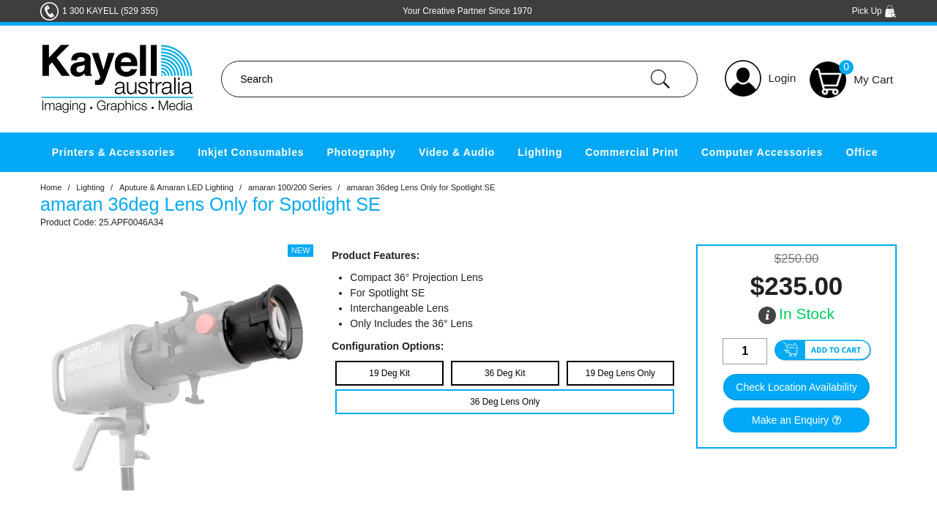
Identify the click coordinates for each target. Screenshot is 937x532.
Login (782, 78)
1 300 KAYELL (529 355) (110, 11)
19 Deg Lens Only (620, 373)
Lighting (540, 152)
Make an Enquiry (790, 420)
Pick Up (874, 11)
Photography (361, 152)
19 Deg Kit (389, 373)
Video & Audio (457, 152)
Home (50, 187)
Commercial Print (632, 152)
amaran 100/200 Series (290, 187)
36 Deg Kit (505, 373)
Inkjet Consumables (251, 152)
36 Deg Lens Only (505, 402)
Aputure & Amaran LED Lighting (176, 187)
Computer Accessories (762, 152)
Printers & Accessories (113, 152)
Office (861, 152)
